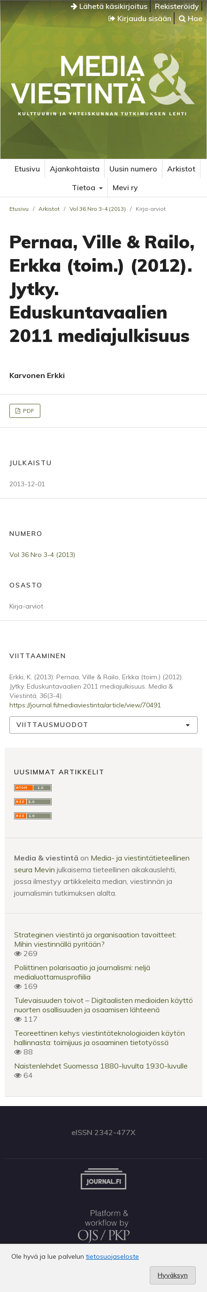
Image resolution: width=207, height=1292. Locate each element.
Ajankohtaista (75, 168)
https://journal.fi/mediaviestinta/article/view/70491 (85, 705)
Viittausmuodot (52, 724)
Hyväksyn (173, 1275)
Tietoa (84, 187)
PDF (28, 410)
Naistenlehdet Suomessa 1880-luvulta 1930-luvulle (101, 1065)
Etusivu (27, 168)
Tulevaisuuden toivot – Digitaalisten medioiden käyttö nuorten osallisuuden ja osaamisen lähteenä (103, 1004)
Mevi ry (125, 187)
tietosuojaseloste (112, 1256)
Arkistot (181, 168)
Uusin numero (133, 168)
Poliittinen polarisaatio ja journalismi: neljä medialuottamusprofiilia (82, 972)
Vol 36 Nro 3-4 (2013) (97, 208)
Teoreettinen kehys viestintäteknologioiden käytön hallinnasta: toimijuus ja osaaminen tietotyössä (99, 1037)
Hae (190, 18)
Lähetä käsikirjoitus (109, 6)
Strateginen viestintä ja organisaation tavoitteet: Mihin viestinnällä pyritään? (95, 939)
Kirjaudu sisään (139, 18)
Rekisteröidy (177, 6)
